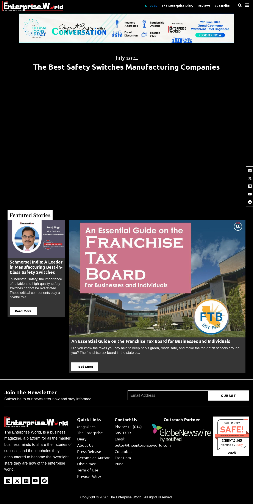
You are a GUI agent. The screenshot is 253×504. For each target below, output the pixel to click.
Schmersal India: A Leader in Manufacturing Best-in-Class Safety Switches (36, 267)
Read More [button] (23, 311)
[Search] (240, 5)
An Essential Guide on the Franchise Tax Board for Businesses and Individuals (150, 341)
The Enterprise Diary (177, 5)
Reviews (204, 5)
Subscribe (222, 5)
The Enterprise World (125, 497)
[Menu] (247, 5)
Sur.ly (239, 444)
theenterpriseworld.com (232, 435)
